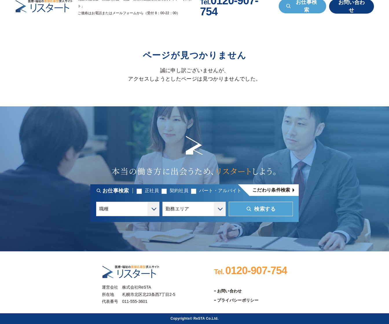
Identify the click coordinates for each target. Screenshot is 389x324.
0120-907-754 (250, 270)
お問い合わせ (229, 291)
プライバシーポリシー (237, 300)
